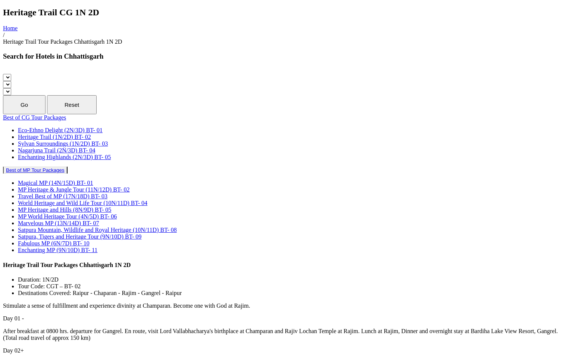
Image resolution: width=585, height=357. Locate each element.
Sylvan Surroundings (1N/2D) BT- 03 (63, 143)
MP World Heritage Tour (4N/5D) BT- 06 (67, 216)
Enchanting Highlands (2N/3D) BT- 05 (64, 157)
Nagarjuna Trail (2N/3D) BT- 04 (56, 150)
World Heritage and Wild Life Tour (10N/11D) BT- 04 (82, 203)
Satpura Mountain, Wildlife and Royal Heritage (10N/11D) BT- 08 (97, 230)
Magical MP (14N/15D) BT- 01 (55, 183)
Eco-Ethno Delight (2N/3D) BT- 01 (60, 130)
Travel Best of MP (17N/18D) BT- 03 (62, 196)
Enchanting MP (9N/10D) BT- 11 (57, 250)
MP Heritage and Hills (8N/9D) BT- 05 (64, 210)
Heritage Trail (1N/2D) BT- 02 (54, 137)
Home (10, 28)
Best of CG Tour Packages (34, 117)
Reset (72, 105)
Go (24, 105)
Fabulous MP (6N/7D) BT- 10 (54, 243)
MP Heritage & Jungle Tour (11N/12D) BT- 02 (73, 189)
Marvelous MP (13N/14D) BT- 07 (58, 223)
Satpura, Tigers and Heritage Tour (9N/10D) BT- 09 (79, 236)
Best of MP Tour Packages (35, 170)
